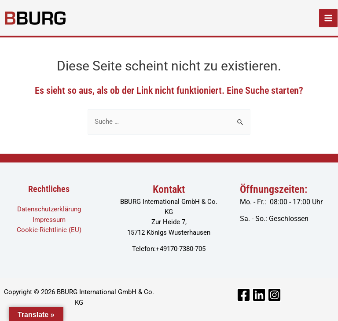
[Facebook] (243, 295)
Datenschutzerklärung (49, 209)
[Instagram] (274, 295)
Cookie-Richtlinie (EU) (49, 230)
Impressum (49, 220)
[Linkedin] (259, 295)
